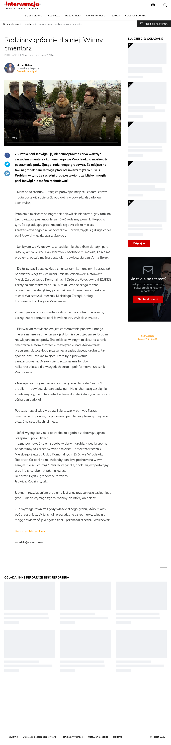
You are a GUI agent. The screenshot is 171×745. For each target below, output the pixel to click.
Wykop (7, 173)
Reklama (117, 737)
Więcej (137, 243)
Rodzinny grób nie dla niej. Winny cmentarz (60, 24)
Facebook (7, 155)
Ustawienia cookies (98, 737)
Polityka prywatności (72, 737)
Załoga (116, 15)
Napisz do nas (146, 299)
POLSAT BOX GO (135, 15)
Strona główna (33, 15)
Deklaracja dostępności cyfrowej (39, 737)
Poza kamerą (72, 15)
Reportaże (54, 15)
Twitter (7, 164)
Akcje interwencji (96, 15)
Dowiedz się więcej (27, 71)
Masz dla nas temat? (156, 23)
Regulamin (12, 737)
